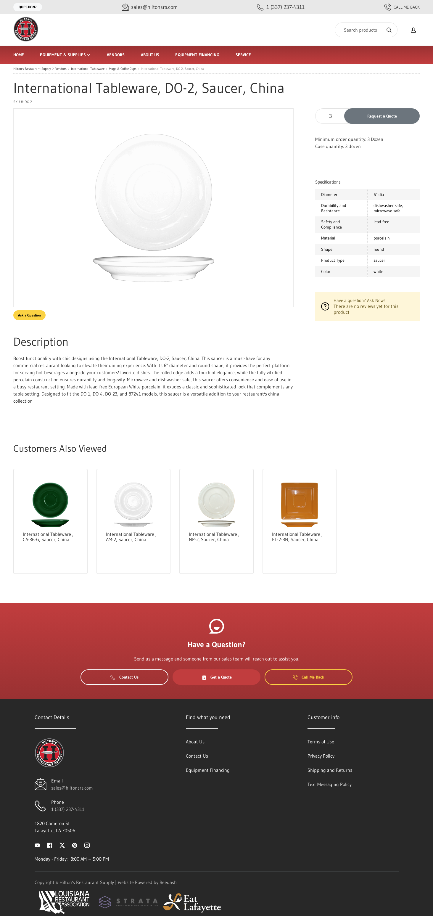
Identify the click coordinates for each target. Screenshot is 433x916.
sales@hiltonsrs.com (72, 788)
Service (243, 54)
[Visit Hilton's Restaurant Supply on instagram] (87, 845)
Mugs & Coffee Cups (122, 69)
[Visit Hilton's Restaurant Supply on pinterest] (74, 845)
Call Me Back (402, 7)
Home (18, 54)
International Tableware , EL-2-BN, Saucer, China (297, 536)
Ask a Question (29, 315)
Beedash (168, 882)
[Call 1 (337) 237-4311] (281, 7)
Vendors (116, 54)
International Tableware (87, 69)
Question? (28, 7)
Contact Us (124, 677)
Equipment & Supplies (65, 54)
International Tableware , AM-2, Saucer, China (131, 536)
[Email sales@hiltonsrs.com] (150, 7)
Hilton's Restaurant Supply (32, 69)
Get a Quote (217, 677)
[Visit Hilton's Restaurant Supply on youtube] (37, 845)
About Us (150, 54)
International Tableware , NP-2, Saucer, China (214, 536)
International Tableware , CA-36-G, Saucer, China (48, 536)
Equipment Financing (197, 54)
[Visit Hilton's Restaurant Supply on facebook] (49, 845)
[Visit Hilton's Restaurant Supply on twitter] (62, 845)
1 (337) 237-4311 (67, 809)
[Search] (366, 30)
